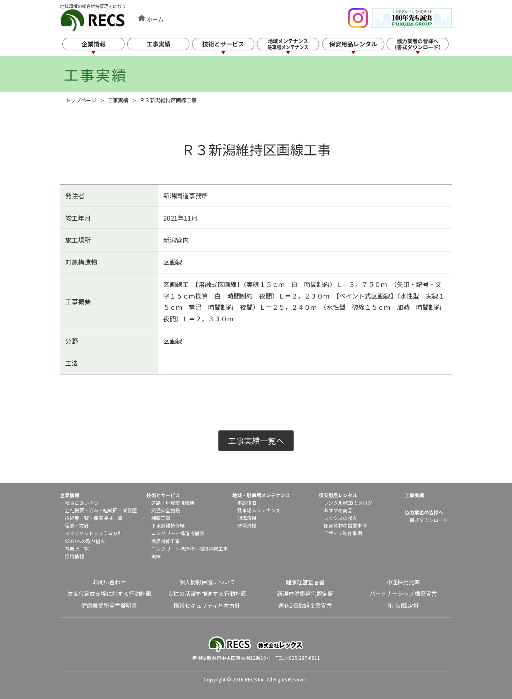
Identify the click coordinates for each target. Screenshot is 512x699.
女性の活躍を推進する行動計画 (207, 593)
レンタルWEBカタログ (348, 502)
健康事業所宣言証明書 (109, 605)
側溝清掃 (246, 517)
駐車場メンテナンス (258, 510)
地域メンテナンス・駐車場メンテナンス (295, 47)
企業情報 (99, 47)
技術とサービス (229, 47)
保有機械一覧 (108, 517)
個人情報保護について (207, 582)
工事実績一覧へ (256, 440)
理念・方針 (77, 525)
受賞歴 (129, 510)
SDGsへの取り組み (85, 541)
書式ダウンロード (429, 519)
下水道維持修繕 (168, 525)
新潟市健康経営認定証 (305, 593)
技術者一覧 (77, 517)
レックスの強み (340, 517)
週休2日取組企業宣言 (305, 605)
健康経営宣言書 (305, 582)
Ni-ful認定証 (403, 605)
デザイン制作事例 (343, 533)
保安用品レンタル (360, 47)
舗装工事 (160, 517)
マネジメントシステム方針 (93, 533)
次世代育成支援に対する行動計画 (109, 593)
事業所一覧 (77, 548)
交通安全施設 (165, 510)
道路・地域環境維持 (172, 502)
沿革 (93, 510)
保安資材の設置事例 (345, 525)
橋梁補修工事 (165, 541)
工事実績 (164, 47)
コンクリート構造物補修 (177, 533)
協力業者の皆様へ (424, 512)
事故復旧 (246, 502)
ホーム (155, 19)
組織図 (110, 510)
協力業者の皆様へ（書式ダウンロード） (425, 47)
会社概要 (74, 510)
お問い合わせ (109, 582)
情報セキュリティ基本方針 (207, 605)
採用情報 (74, 556)
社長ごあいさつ (81, 502)
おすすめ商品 (338, 510)
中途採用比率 (403, 582)
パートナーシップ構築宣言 (403, 593)
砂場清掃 (246, 525)
